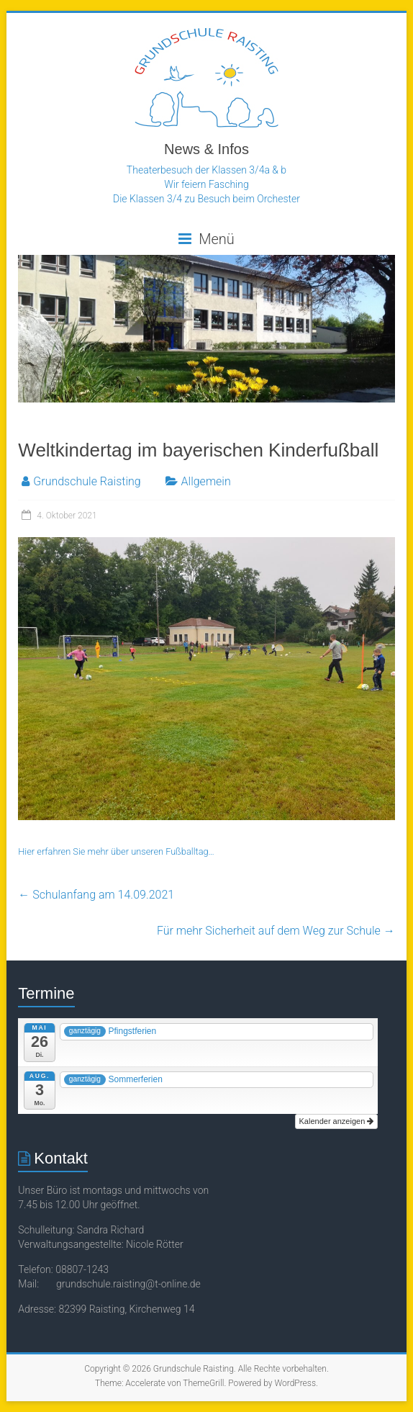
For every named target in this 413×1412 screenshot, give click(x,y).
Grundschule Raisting (86, 481)
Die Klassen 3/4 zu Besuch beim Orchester (206, 198)
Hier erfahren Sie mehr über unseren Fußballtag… (116, 851)
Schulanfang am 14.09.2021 (96, 894)
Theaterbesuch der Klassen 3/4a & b (206, 170)
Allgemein (206, 481)
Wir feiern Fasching (206, 184)
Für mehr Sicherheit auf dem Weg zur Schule (276, 930)
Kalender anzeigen (336, 1121)
